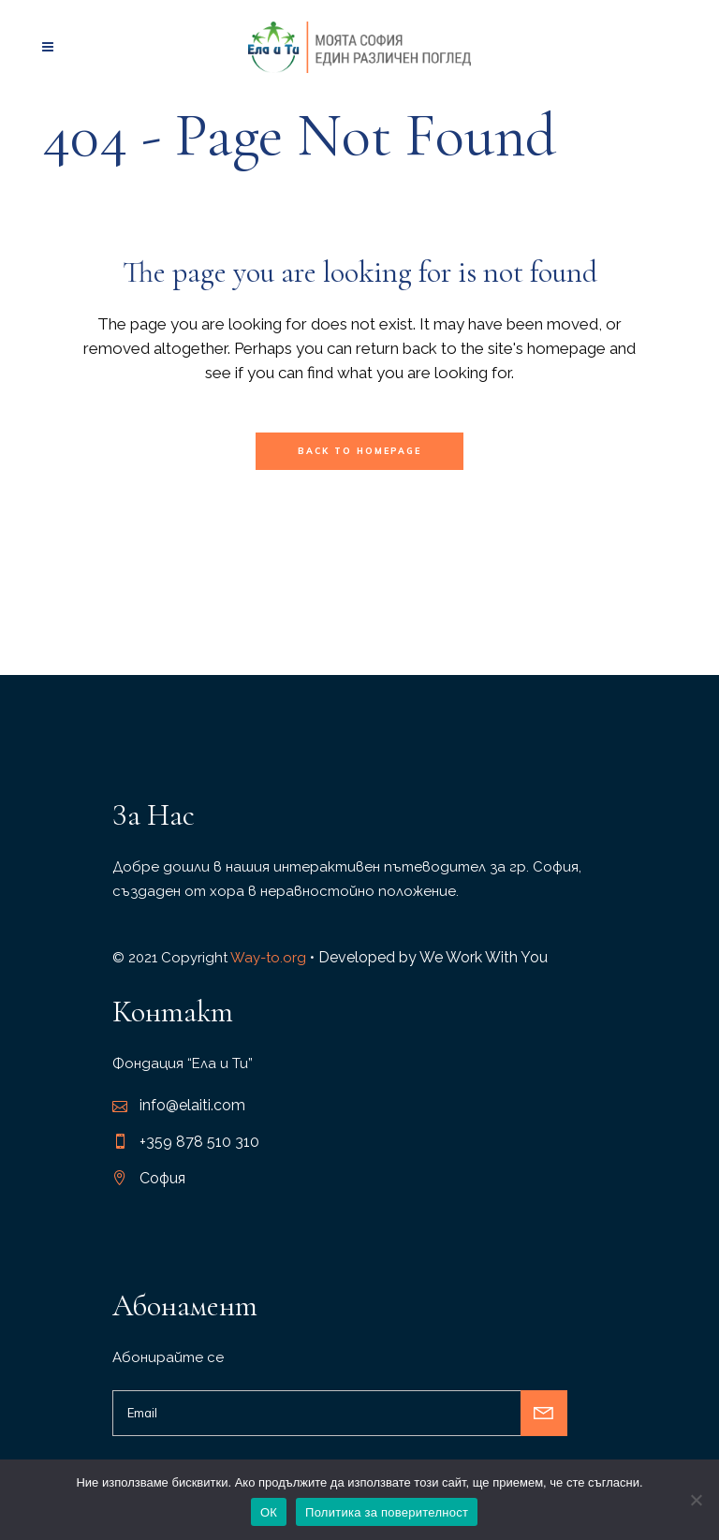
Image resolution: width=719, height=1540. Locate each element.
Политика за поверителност (386, 1512)
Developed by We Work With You (433, 957)
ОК (268, 1512)
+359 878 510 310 (199, 1142)
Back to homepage (359, 451)
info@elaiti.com (192, 1105)
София (162, 1178)
